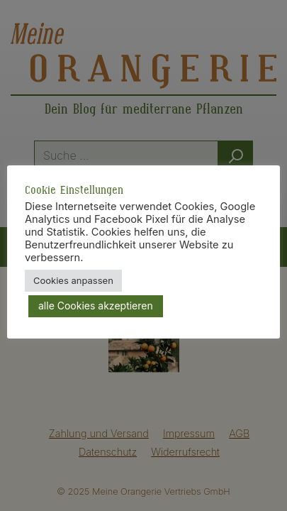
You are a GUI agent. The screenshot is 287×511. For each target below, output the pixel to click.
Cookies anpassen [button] (73, 280)
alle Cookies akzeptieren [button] (95, 306)
